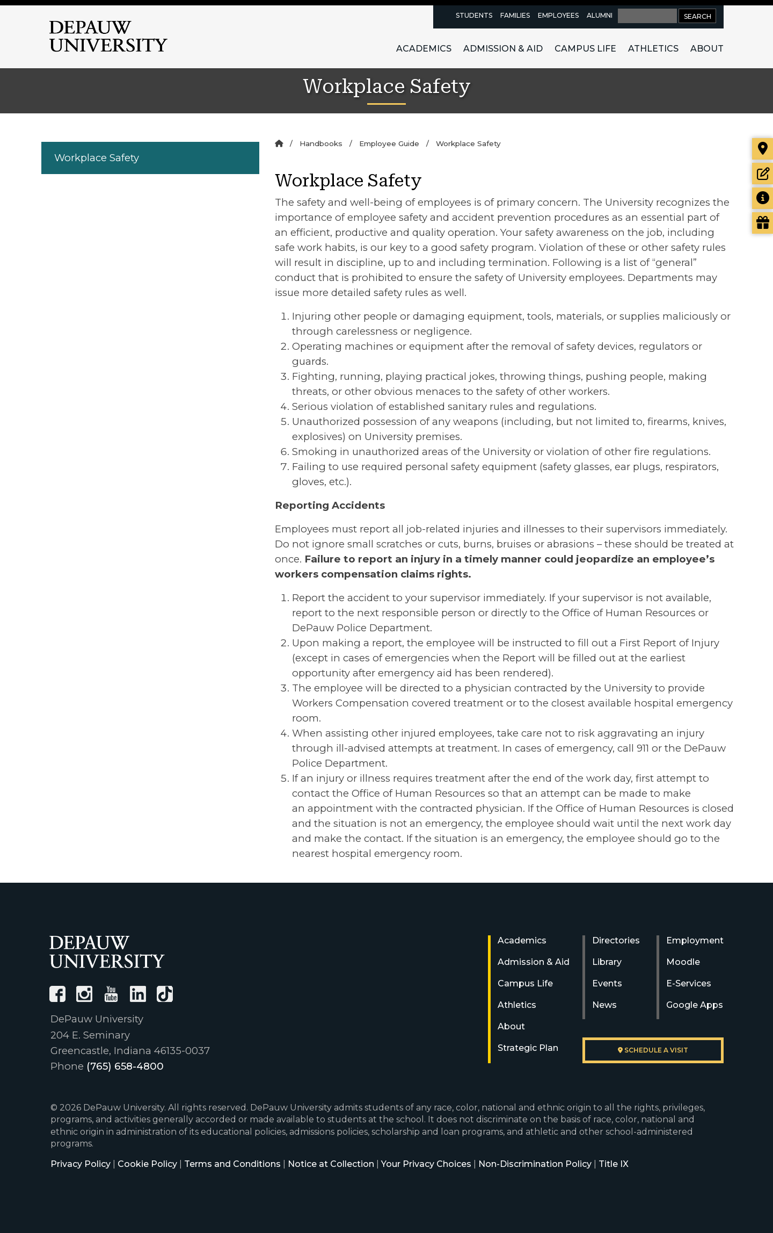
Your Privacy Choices (426, 1164)
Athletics (653, 49)
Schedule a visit (653, 1050)
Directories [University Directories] (616, 940)
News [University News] (604, 1005)
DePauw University (108, 36)
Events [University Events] (607, 983)
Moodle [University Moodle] (683, 962)
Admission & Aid (503, 49)
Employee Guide (389, 143)
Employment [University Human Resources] (695, 940)
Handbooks (321, 143)
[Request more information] (762, 198)
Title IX (614, 1164)
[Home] (279, 143)
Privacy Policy (80, 1164)
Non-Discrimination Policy (535, 1164)
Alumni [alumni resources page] (599, 15)
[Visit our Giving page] (762, 223)
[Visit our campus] (762, 149)
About (707, 49)
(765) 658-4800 (125, 1066)
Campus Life (585, 49)
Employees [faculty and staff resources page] (558, 15)
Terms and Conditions (232, 1164)
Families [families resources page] (515, 15)
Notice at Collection (331, 1164)
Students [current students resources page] (474, 15)
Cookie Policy (147, 1164)
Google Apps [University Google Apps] (694, 1005)
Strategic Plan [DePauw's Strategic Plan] (528, 1048)
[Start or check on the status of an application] (762, 173)
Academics (423, 49)
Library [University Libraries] (607, 962)
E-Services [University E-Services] (688, 983)
